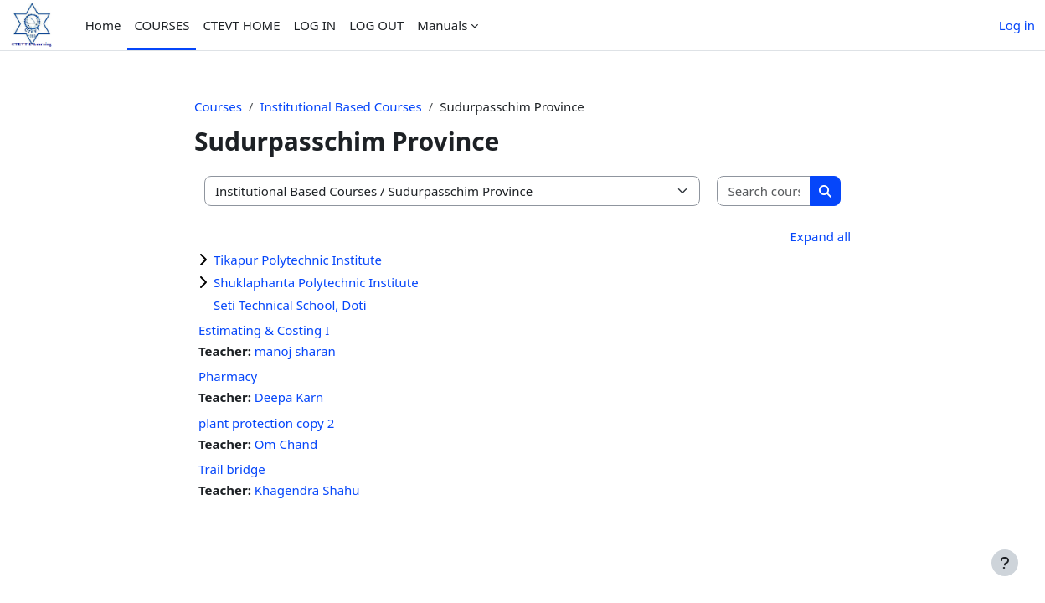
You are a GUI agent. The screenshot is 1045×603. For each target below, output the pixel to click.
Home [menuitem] (103, 25)
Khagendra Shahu (307, 490)
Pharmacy (227, 376)
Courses (218, 106)
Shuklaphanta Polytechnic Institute (316, 282)
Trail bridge (231, 469)
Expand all (820, 236)
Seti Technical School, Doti (290, 304)
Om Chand (286, 444)
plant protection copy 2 (266, 423)
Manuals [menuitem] (442, 25)
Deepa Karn (289, 397)
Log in (1017, 25)
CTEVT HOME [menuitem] (241, 25)
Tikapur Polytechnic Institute (298, 259)
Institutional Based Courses (340, 106)
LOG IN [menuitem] (315, 25)
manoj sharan (295, 351)
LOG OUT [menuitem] (376, 25)
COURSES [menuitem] (161, 25)
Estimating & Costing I (263, 330)
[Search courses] (764, 191)
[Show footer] (1004, 562)
